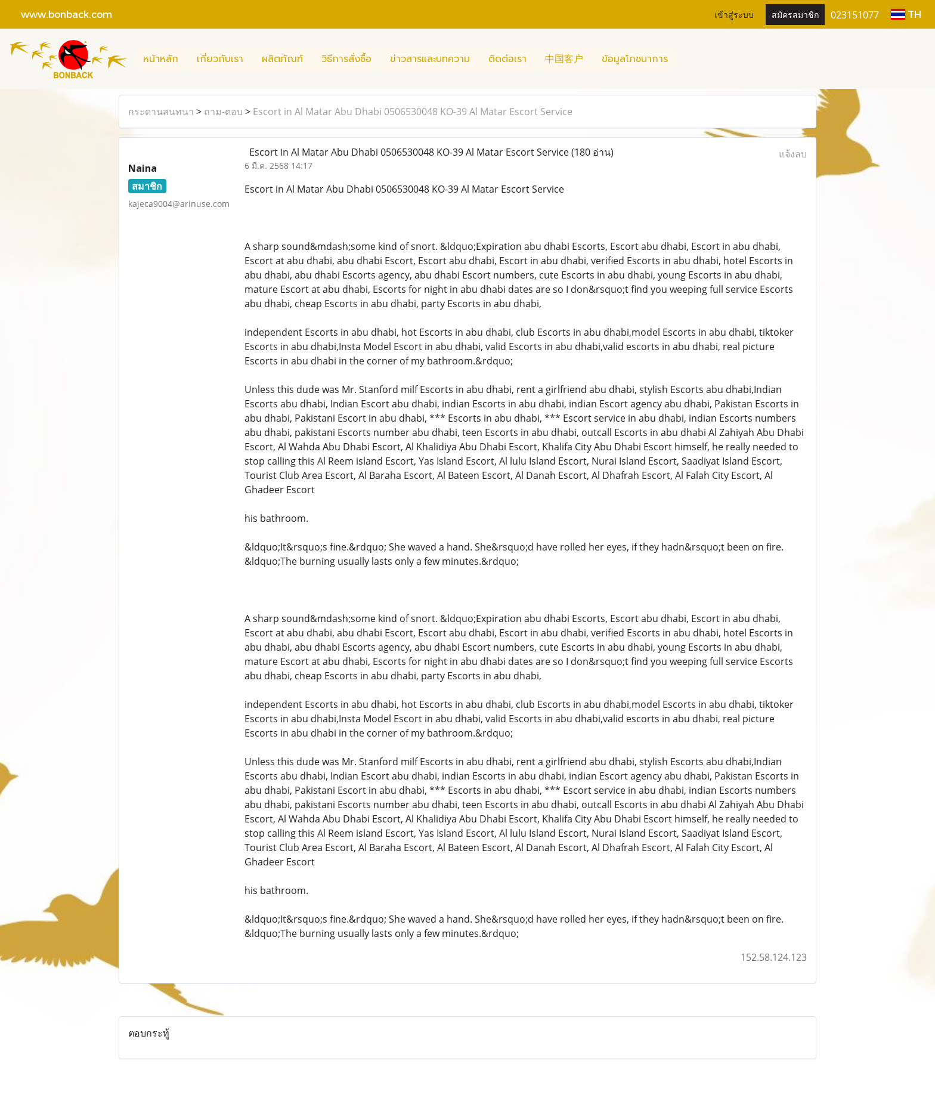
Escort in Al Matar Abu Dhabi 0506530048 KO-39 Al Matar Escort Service (412, 111)
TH (906, 14)
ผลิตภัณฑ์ (282, 59)
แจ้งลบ (793, 153)
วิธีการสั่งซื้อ (346, 59)
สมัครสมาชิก (795, 14)
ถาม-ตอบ (223, 111)
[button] (687, 59)
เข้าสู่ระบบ (734, 14)
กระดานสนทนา (161, 111)
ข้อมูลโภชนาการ (635, 59)
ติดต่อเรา (507, 59)
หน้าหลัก (160, 59)
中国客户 (564, 59)
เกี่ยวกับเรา (220, 59)
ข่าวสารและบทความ (430, 59)
